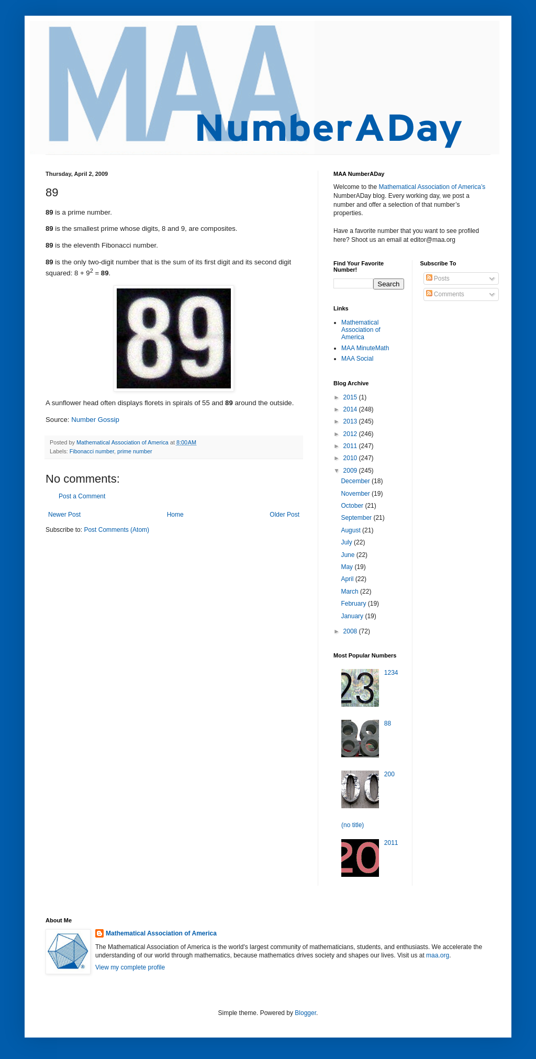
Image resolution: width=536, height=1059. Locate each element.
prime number (134, 451)
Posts (438, 278)
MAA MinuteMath (365, 348)
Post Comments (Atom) (116, 529)
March (350, 591)
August (351, 530)
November (356, 493)
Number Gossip (95, 419)
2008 (351, 631)
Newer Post (64, 514)
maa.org (437, 955)
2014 (351, 409)
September (357, 517)
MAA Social (357, 358)
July (347, 542)
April (348, 579)
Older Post (284, 514)
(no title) (352, 825)
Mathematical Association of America (361, 330)
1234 (391, 672)
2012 (351, 434)
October (353, 505)
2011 (351, 446)
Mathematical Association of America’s (431, 187)
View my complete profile (130, 967)
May (347, 567)
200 (389, 774)
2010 (351, 458)
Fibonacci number (92, 451)
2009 (351, 470)
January (353, 616)
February (354, 603)
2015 (351, 397)
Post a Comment (82, 496)
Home (175, 514)
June (348, 555)
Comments (445, 294)
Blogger (305, 1013)
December (356, 481)
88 (387, 723)
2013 (351, 421)
